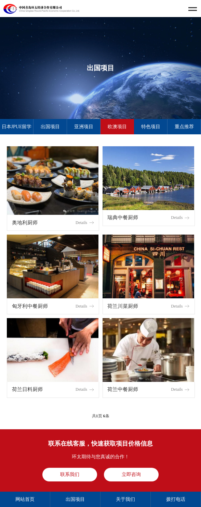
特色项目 (150, 126)
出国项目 (50, 126)
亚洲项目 (83, 126)
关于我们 (125, 499)
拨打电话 (175, 499)
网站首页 (25, 499)
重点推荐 (184, 126)
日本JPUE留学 (17, 126)
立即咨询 (131, 474)
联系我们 (69, 474)
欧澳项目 (117, 126)
